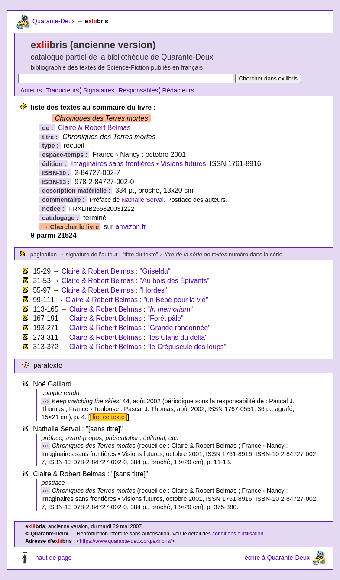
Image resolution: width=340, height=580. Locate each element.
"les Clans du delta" (177, 337)
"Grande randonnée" (178, 327)
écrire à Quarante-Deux (277, 557)
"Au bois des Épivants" (175, 280)
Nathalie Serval (142, 199)
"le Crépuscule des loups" (186, 347)
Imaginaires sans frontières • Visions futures (138, 163)
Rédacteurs (178, 90)
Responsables (138, 90)
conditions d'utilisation (237, 534)
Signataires (98, 90)
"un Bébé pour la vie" (175, 299)
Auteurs (31, 90)
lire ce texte (109, 417)
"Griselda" (155, 271)
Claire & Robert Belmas (94, 127)
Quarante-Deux (53, 21)
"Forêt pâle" (165, 318)
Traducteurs (62, 90)
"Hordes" (153, 290)
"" (170, 309)
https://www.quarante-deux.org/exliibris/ (126, 541)
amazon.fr (130, 226)
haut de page (53, 557)
